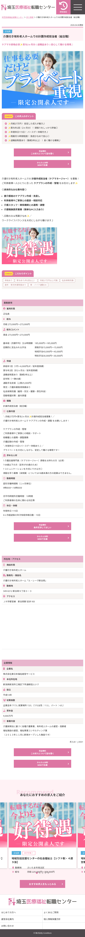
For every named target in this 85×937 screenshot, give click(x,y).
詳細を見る (42, 835)
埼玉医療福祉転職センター (12, 17)
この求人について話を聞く (42, 152)
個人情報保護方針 (52, 919)
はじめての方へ (8, 912)
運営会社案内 (7, 919)
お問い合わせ (7, 925)
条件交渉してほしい (42, 526)
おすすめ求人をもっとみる (42, 884)
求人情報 (29, 17)
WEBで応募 (42, 164)
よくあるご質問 (51, 912)
